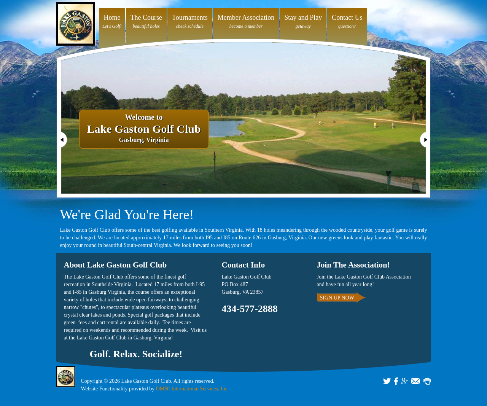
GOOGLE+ (404, 381)
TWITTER (387, 381)
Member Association (246, 17)
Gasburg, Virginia (144, 128)
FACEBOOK (396, 381)
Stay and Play (303, 17)
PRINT (427, 381)
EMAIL (415, 381)
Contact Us (347, 17)
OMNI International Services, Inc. (192, 389)
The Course (146, 17)
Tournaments (190, 17)
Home (112, 17)
